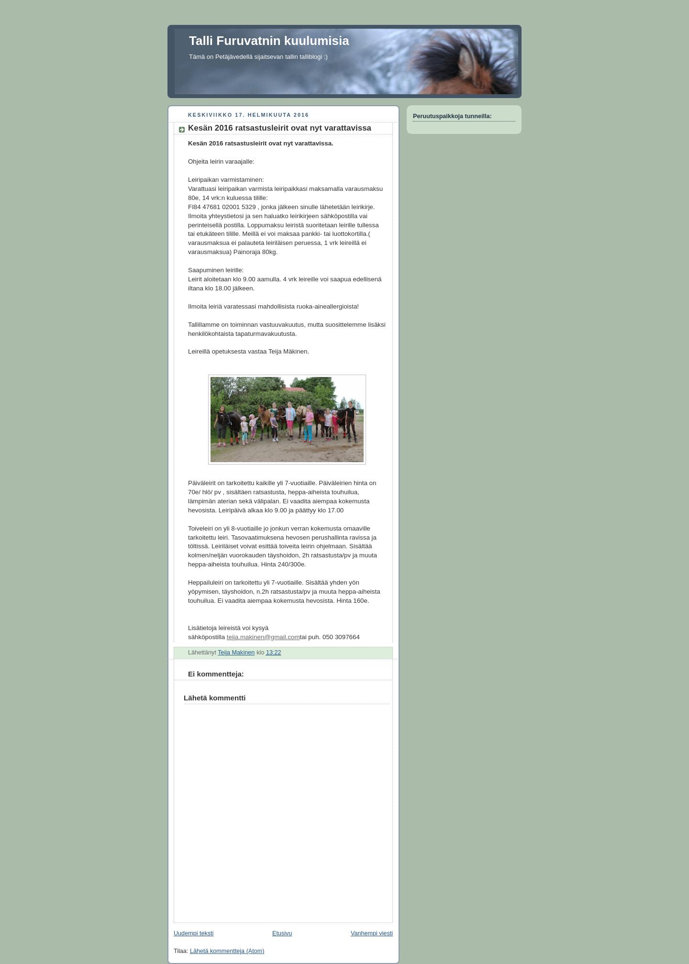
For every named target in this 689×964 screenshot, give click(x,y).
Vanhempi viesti (372, 933)
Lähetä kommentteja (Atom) (227, 951)
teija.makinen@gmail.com (263, 637)
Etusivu (282, 933)
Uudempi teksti (193, 933)
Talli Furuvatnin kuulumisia (269, 40)
